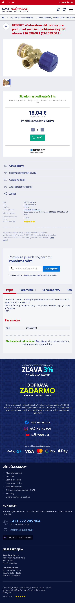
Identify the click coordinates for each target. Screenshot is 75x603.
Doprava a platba (14, 483)
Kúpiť (39, 137)
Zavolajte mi (51, 268)
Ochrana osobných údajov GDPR (21, 490)
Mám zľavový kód (14, 473)
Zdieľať (12, 193)
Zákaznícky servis (14, 486)
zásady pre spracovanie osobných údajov (40, 275)
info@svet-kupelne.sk (21, 529)
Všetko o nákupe (13, 479)
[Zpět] (6, 26)
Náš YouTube (40, 435)
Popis (9, 290)
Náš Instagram (40, 428)
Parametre (28, 290)
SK (13, 2)
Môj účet (10, 476)
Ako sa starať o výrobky (20, 186)
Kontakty (10, 493)
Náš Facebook (40, 422)
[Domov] (4, 2)
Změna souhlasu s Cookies (18, 496)
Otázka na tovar (17, 179)
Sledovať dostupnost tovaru (22, 172)
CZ (9, 2)
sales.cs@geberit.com (32, 209)
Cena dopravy (51, 290)
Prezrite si (41, 341)
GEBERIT (27, 207)
